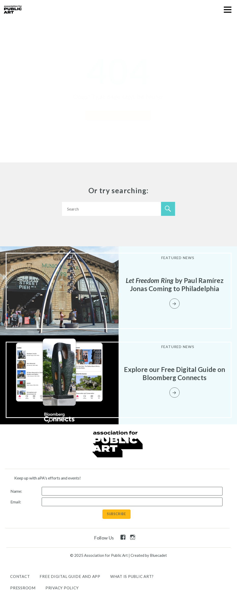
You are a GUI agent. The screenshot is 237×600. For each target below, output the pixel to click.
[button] (227, 9)
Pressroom (23, 588)
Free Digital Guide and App (70, 576)
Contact (20, 576)
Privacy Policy (62, 588)
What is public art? (132, 576)
